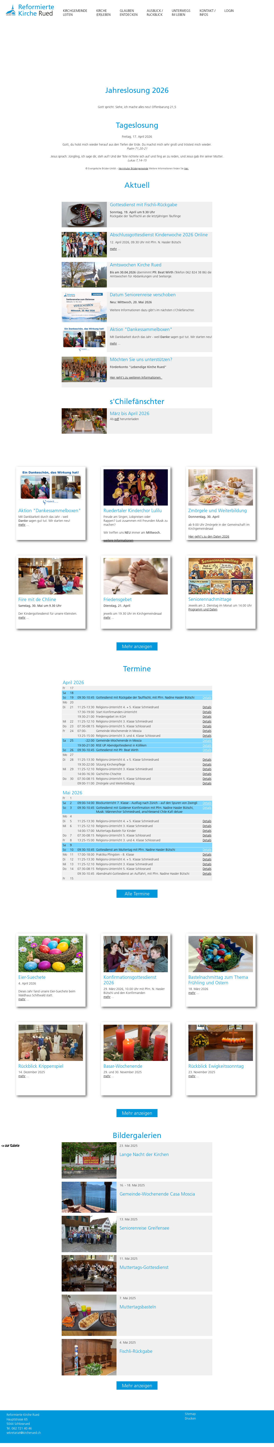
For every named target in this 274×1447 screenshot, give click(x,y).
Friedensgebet (118, 599)
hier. (186, 168)
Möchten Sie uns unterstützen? (141, 359)
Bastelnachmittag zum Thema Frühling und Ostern (218, 979)
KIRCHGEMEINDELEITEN (75, 13)
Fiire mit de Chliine (37, 599)
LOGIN (229, 11)
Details (207, 697)
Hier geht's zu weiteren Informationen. (136, 377)
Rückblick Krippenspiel (40, 1066)
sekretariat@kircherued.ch (24, 1433)
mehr (113, 249)
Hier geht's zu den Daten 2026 (208, 536)
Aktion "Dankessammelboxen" (141, 329)
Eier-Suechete (32, 977)
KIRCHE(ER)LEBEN (103, 13)
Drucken (190, 1418)
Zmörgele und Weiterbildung (217, 510)
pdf (117, 419)
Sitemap (190, 1414)
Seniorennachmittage (209, 599)
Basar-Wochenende (123, 1066)
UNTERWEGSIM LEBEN (181, 13)
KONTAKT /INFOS (207, 13)
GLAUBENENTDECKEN (129, 13)
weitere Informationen (118, 540)
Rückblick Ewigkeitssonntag (216, 1066)
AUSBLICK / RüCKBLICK (155, 13)
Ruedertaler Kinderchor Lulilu (133, 510)
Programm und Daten (202, 609)
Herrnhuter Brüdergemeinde (133, 168)
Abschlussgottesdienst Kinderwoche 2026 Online (159, 234)
